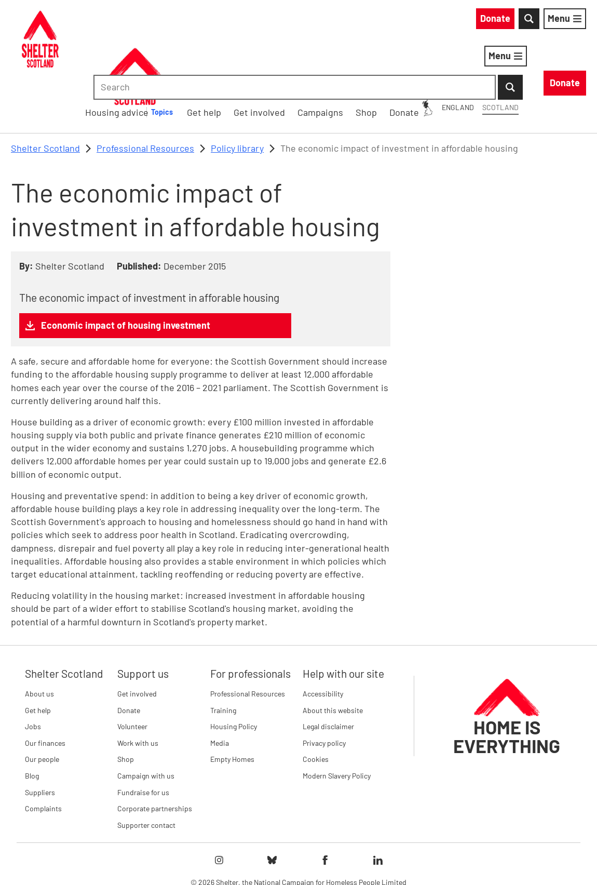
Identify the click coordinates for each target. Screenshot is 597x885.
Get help (38, 656)
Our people (42, 705)
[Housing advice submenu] (316, 58)
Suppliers (40, 738)
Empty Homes (232, 705)
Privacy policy (324, 689)
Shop (125, 705)
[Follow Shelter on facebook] (325, 806)
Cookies (316, 705)
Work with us (137, 689)
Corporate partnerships (154, 754)
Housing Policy (233, 672)
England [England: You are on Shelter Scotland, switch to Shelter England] (364, 20)
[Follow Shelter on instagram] (219, 806)
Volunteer (132, 672)
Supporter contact (146, 771)
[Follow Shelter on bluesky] (272, 806)
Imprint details (396, 858)
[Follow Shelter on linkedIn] (378, 806)
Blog (32, 721)
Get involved (137, 639)
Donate (128, 656)
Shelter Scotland (45, 94)
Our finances (45, 689)
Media (219, 689)
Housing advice (264, 57)
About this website (333, 656)
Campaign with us (145, 721)
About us (39, 639)
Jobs (33, 672)
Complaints (43, 754)
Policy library (237, 94)
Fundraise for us (143, 738)
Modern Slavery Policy (337, 721)
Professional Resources (145, 94)
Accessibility (323, 639)
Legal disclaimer (328, 672)
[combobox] (498, 20)
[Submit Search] (573, 20)
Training (223, 656)
